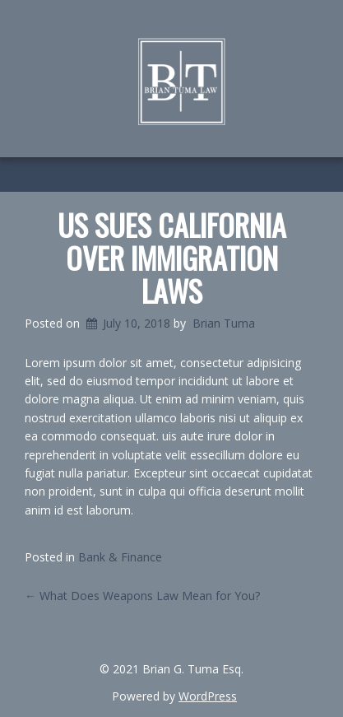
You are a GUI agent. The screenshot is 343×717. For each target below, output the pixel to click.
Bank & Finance (120, 557)
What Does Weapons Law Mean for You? (142, 595)
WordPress (207, 696)
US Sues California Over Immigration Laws (172, 257)
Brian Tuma (223, 323)
